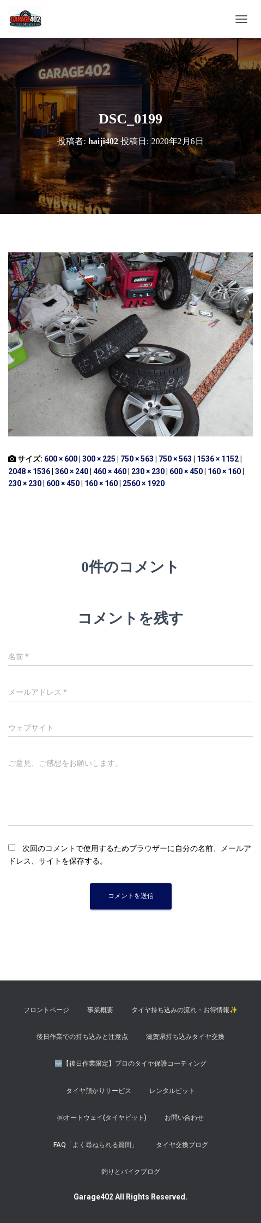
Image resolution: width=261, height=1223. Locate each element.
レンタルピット (172, 1091)
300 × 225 (99, 458)
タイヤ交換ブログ (182, 1145)
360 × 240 (71, 471)
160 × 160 (224, 471)
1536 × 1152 (218, 458)
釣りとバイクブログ (130, 1171)
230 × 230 (148, 471)
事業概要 (100, 1010)
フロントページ (46, 1010)
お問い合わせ (184, 1117)
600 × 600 (60, 458)
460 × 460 (109, 471)
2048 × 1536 (29, 471)
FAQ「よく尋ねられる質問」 (95, 1145)
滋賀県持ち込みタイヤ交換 (185, 1037)
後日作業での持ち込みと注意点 (82, 1037)
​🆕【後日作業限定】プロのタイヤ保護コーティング (130, 1063)
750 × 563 (137, 458)
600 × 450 (186, 471)
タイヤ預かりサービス (98, 1091)
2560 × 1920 (144, 483)
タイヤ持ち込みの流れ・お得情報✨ (184, 1010)
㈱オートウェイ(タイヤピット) (102, 1117)
